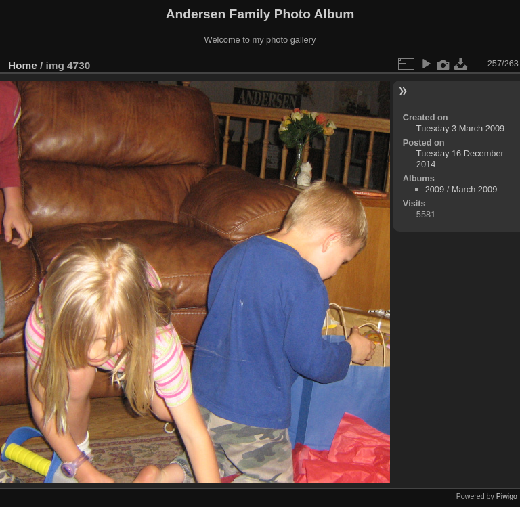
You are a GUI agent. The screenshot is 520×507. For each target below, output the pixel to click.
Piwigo (506, 496)
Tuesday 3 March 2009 (460, 128)
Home (22, 65)
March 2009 (475, 189)
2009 (434, 189)
